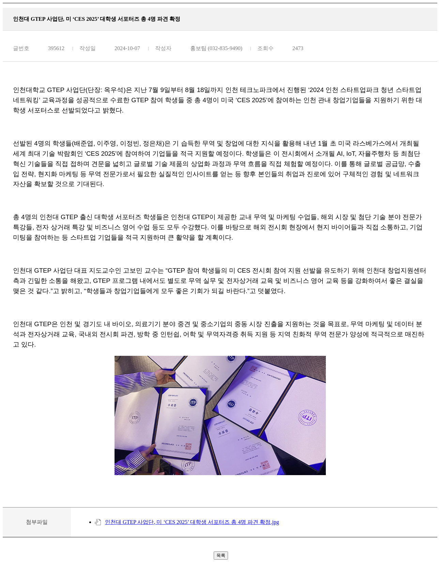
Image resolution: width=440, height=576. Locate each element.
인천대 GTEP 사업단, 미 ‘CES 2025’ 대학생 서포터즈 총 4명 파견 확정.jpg (192, 522)
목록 (220, 555)
